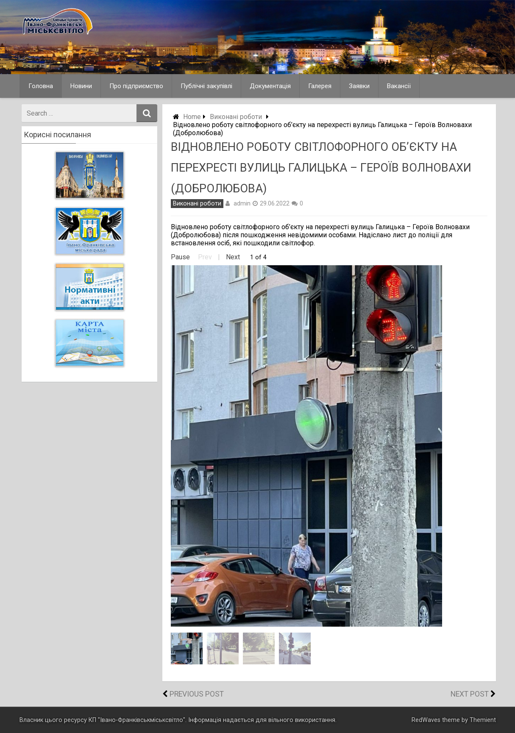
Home (192, 117)
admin (242, 203)
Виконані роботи (236, 117)
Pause (180, 257)
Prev (205, 257)
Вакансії (399, 86)
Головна (40, 86)
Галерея (319, 86)
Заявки (359, 86)
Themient (483, 720)
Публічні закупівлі (206, 86)
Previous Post (197, 694)
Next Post (470, 694)
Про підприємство (136, 86)
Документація (270, 86)
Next (233, 257)
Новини (81, 86)
